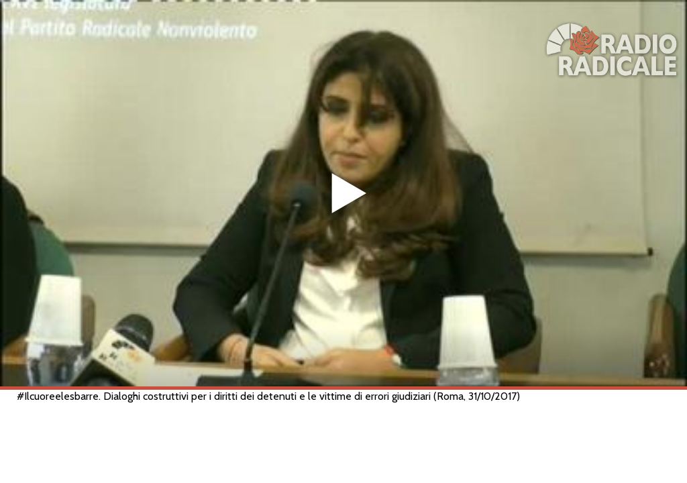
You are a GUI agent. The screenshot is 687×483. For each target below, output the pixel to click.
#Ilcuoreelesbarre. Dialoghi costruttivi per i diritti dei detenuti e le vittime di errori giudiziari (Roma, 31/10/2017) (268, 396)
